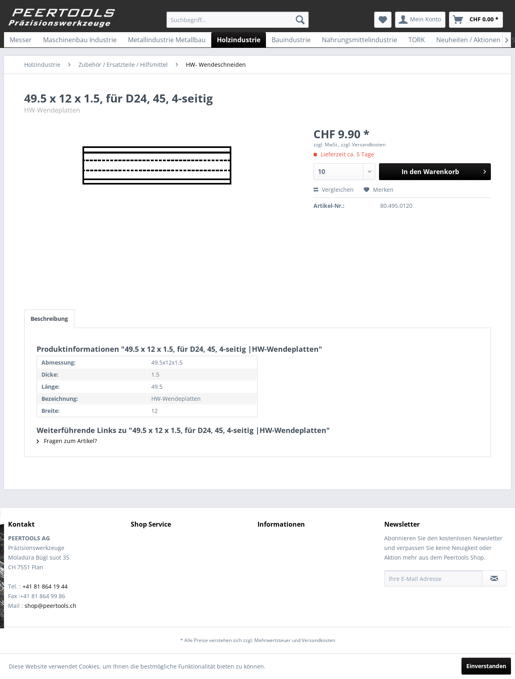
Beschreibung (49, 318)
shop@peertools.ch (50, 605)
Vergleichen (333, 189)
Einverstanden (486, 666)
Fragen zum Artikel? (67, 441)
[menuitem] (238, 20)
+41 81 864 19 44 (45, 586)
